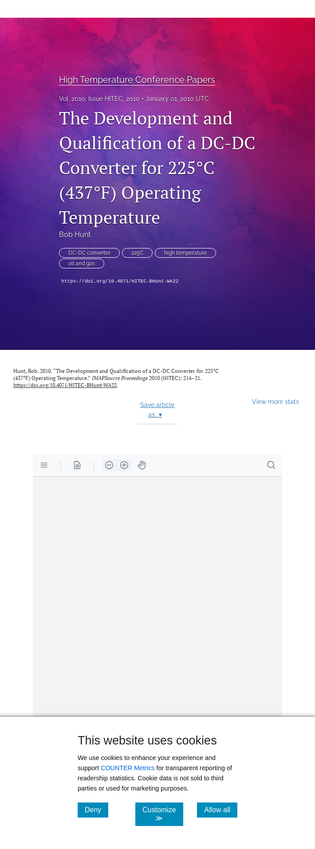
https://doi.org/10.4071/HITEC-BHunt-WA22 (119, 281)
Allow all (220, 810)
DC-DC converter (89, 253)
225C (137, 253)
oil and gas (81, 263)
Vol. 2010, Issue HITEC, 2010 (99, 98)
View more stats (275, 401)
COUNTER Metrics (128, 767)
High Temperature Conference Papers (137, 79)
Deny (96, 810)
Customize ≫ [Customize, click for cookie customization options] (162, 814)
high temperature (185, 253)
